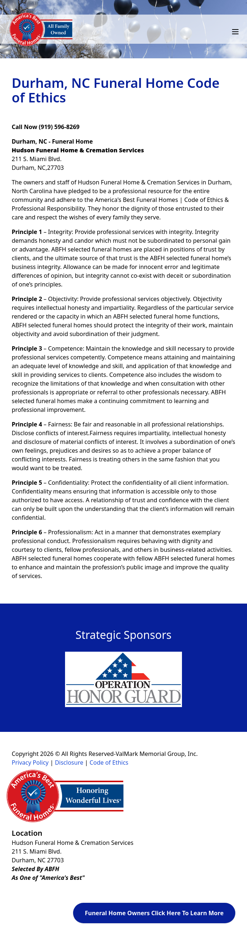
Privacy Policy (30, 762)
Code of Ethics (109, 762)
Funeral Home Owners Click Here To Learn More (154, 913)
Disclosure (69, 762)
